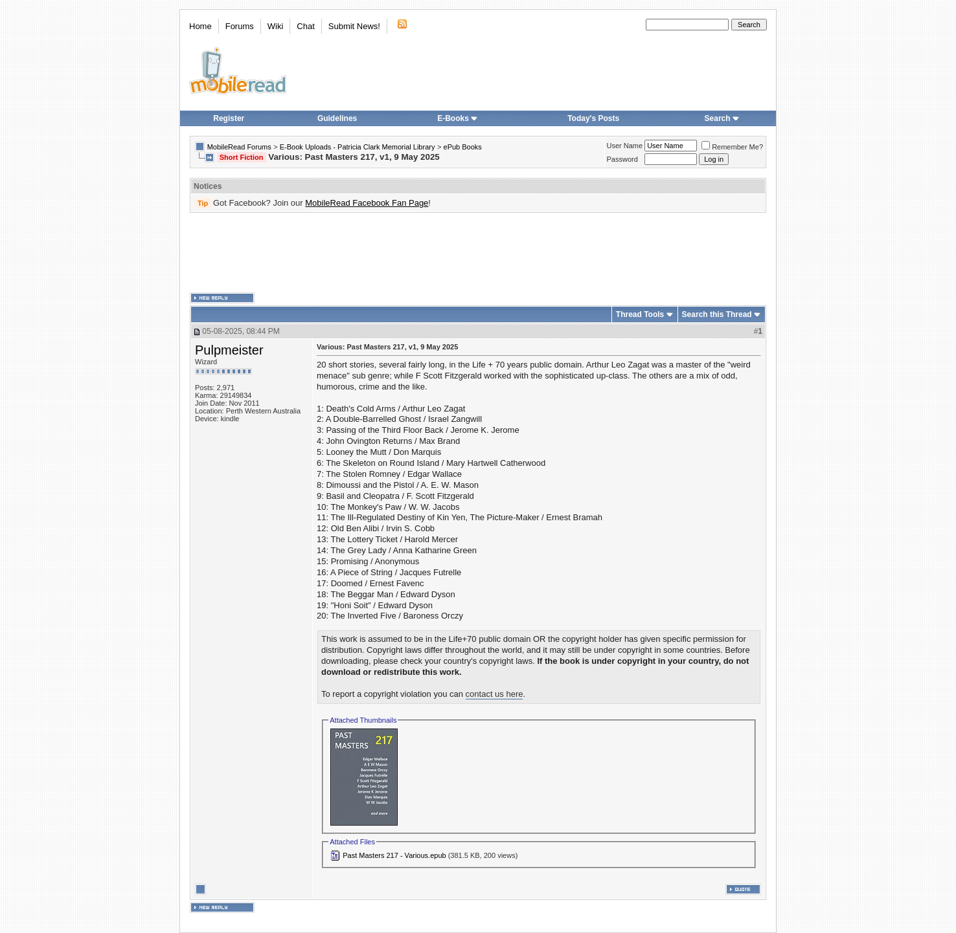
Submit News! (354, 26)
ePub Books (463, 147)
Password (622, 159)
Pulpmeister (229, 350)
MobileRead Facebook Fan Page (366, 203)
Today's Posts (593, 118)
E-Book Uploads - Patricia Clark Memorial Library (357, 147)
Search (722, 118)
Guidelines (337, 118)
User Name (625, 145)
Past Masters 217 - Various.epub (394, 855)
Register (228, 118)
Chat (305, 26)
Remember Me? (732, 147)
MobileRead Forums (239, 147)
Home (200, 26)
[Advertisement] (478, 253)
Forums (239, 26)
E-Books (457, 118)
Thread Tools (640, 314)
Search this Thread (717, 314)
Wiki (275, 26)
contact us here (494, 694)
